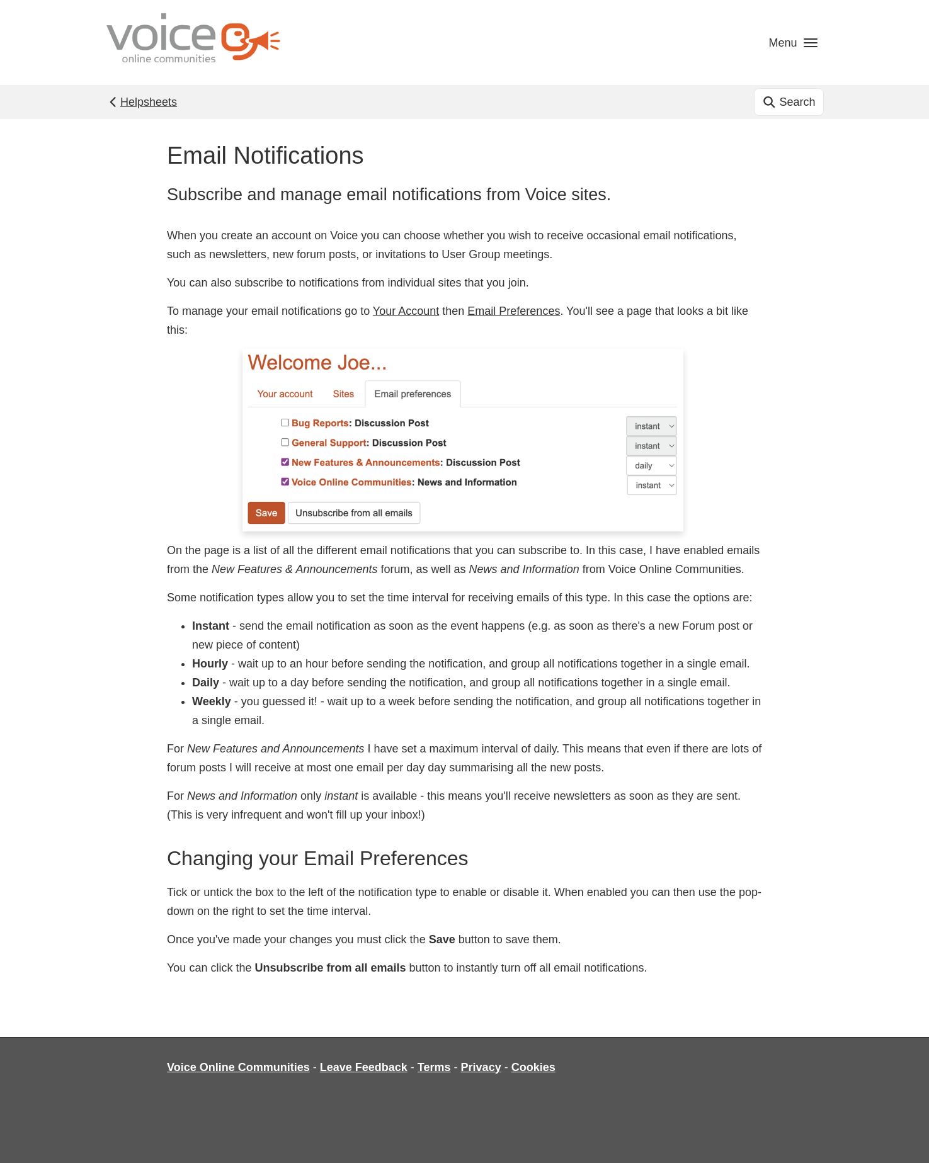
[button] (792, 42)
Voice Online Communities (238, 1067)
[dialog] (905, 1138)
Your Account (406, 311)
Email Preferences (513, 311)
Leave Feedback (364, 1067)
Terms (434, 1067)
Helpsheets (142, 102)
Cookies (533, 1067)
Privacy (481, 1067)
